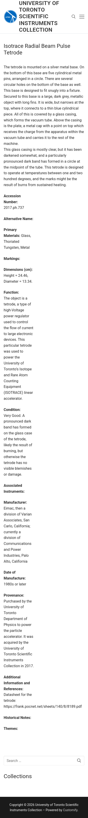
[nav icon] (81, 16)
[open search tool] (74, 17)
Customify (70, 810)
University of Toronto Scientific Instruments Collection (39, 16)
